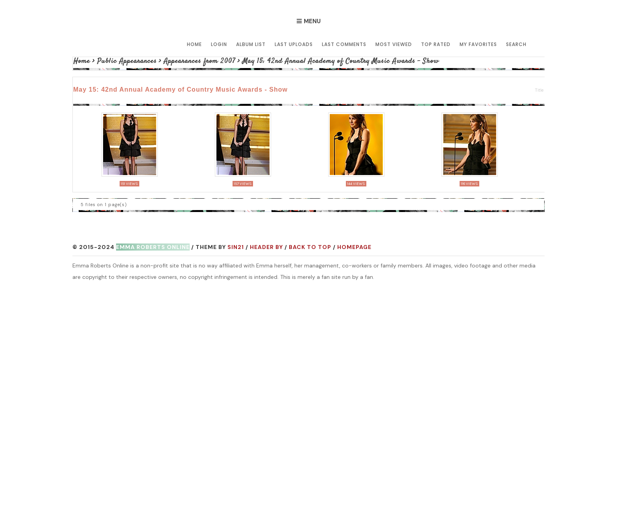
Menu (312, 21)
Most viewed (393, 44)
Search (516, 44)
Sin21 (235, 247)
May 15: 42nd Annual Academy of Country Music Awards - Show (340, 61)
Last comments (344, 44)
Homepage (354, 247)
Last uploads (294, 44)
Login (219, 44)
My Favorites (478, 44)
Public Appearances (127, 61)
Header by (266, 247)
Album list (251, 44)
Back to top (310, 247)
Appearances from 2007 (199, 61)
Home (194, 44)
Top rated (436, 44)
